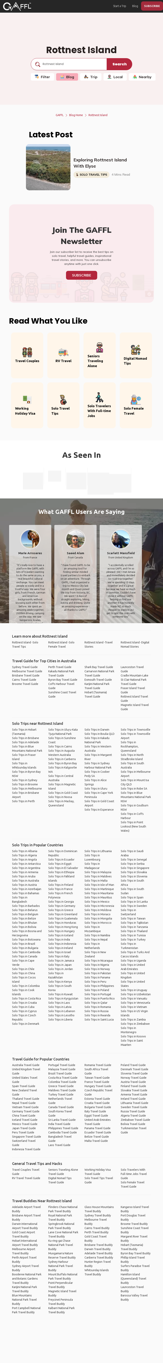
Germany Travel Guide (25, 1111)
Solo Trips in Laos (59, 1002)
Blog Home (76, 115)
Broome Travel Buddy (134, 1223)
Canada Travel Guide (61, 1107)
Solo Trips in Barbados (26, 905)
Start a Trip (119, 6)
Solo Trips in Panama (97, 977)
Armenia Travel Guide (134, 1094)
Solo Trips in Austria (24, 884)
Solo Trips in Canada (24, 956)
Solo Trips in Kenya (60, 981)
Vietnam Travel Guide (25, 1107)
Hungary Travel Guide (98, 1086)
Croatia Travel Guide (97, 1103)
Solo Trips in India (59, 939)
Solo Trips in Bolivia (24, 927)
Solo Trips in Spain (132, 897)
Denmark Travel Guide (134, 1069)
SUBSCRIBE (152, 6)
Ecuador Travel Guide (98, 1132)
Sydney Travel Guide (25, 667)
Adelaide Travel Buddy (99, 1253)
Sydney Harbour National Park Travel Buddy (60, 1266)
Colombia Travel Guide (62, 1082)
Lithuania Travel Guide (134, 1103)
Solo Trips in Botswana (26, 939)
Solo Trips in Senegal (134, 859)
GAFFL (60, 115)
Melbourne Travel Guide (27, 671)
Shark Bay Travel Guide (99, 667)
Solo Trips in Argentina (26, 868)
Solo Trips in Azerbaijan (26, 889)
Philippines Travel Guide (63, 1128)
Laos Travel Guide (59, 1145)
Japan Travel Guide (24, 1128)
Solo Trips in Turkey (133, 939)
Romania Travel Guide (98, 1065)
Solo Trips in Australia (25, 880)
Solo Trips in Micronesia (99, 905)
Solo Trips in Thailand (134, 931)
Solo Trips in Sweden (134, 905)
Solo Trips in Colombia (26, 985)
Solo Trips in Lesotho (61, 1015)
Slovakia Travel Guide (134, 1090)
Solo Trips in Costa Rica (26, 998)
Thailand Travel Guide (25, 1098)
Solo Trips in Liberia (60, 1019)
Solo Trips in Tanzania (134, 927)
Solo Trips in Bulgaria (25, 948)
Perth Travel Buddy (96, 1232)
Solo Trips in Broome (25, 784)
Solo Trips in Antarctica (26, 863)
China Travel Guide (23, 1115)
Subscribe (81, 275)
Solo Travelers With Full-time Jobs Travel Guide (134, 1174)
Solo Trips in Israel (59, 952)
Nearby (142, 77)
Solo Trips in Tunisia (133, 935)
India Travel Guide (59, 1124)
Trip (90, 77)
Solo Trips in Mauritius (98, 897)
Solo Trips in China (23, 973)
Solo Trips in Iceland (60, 935)
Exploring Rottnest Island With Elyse (100, 163)
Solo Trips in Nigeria (97, 964)
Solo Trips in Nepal (96, 939)
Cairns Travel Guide (24, 679)
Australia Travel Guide (25, 1065)
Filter (42, 77)
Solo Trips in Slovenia (134, 876)
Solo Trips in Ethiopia (61, 872)
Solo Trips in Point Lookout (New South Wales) (133, 826)
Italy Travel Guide (95, 1111)
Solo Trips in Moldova (98, 910)
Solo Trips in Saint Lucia (99, 1019)
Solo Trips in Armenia (25, 872)
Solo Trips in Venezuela (135, 1002)
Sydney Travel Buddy (98, 1215)
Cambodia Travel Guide (62, 1132)
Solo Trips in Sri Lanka (134, 901)
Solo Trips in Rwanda (97, 1015)
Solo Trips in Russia (96, 1011)
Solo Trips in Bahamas (25, 893)
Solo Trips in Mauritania (99, 893)
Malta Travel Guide (96, 1140)
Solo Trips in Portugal (98, 994)
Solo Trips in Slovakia (134, 872)
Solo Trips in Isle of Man (99, 884)
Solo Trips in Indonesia (62, 943)
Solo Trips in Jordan (60, 969)
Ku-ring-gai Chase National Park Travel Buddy (60, 1245)
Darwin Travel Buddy (97, 1249)
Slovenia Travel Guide (134, 1073)
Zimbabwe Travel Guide (135, 1119)
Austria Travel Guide (133, 1082)
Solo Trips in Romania (98, 1007)
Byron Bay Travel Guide (62, 679)
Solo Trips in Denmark (25, 1023)
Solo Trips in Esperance (99, 809)
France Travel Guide (97, 1082)
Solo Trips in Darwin (97, 729)
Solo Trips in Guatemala (62, 918)
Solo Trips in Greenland (62, 914)
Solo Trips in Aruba (23, 876)
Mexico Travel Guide (24, 1124)
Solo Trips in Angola (24, 859)
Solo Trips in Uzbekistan (136, 994)
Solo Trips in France (60, 889)
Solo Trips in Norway (97, 969)
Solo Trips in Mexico (97, 901)
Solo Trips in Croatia (24, 1002)
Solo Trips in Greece (60, 910)
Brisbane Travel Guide (25, 675)
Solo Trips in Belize (24, 918)
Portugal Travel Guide (61, 1065)
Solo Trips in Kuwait (60, 994)
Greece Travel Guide (61, 1086)
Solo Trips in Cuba (23, 1007)
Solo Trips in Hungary (61, 931)
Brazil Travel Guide (60, 1073)
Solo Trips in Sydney (24, 780)
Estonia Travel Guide (97, 1098)
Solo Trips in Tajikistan (134, 922)
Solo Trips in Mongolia (98, 918)
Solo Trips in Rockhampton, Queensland (129, 746)
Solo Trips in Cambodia (26, 952)
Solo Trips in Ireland (60, 948)
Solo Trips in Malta (96, 880)
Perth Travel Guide (59, 667)
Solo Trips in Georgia (61, 901)
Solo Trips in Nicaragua (99, 960)
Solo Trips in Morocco (98, 922)
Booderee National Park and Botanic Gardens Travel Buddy (26, 1278)
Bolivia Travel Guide (133, 1124)
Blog (135, 6)
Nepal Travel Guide (24, 1103)
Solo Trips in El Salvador (63, 868)
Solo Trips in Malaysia (98, 872)
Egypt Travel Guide (96, 1115)
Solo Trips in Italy (58, 956)
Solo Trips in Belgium (25, 914)
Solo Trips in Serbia (132, 863)
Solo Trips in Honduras (62, 922)
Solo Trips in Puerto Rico (100, 998)
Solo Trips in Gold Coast (63, 792)
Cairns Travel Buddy (97, 1228)
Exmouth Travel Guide (98, 679)
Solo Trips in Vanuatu (134, 998)
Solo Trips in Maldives (98, 876)
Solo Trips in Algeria (24, 855)
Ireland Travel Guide (133, 1098)
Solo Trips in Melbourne (27, 788)
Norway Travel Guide (133, 1077)
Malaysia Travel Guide (61, 1069)
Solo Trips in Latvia (59, 1007)
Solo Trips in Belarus (25, 910)
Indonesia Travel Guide (26, 1149)
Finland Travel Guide (133, 1086)
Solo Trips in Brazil (23, 943)
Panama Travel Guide (97, 1128)
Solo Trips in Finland (60, 884)
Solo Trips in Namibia (97, 935)
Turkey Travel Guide (60, 1094)
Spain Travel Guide (23, 1086)
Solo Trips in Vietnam (134, 1007)
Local (115, 77)
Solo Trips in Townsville (135, 729)
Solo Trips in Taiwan (133, 918)
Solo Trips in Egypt (59, 863)
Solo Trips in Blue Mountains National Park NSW (136, 797)
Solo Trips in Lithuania (98, 851)
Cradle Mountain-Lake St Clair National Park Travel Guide (134, 680)
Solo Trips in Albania (24, 851)
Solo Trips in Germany (61, 905)
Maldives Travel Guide (62, 1090)
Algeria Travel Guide (133, 1115)
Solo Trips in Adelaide (25, 742)
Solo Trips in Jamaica (61, 960)
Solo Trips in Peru (95, 981)
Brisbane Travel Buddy (99, 1245)
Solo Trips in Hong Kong (63, 927)
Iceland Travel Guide (24, 1119)
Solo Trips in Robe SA (134, 788)
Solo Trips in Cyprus (24, 1011)
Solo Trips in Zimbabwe (135, 1023)
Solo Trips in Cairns (60, 746)
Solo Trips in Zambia (133, 1019)
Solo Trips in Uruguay (134, 990)
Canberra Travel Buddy (99, 1257)
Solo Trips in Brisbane (25, 738)
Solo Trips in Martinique (99, 889)
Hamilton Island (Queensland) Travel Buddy (133, 1278)
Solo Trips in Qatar (96, 1002)
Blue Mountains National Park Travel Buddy (24, 1299)
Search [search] (119, 64)
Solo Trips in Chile (23, 969)
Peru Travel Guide (23, 1132)
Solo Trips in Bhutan (24, 922)
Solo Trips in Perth (23, 801)
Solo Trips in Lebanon (61, 1011)
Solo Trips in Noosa (60, 797)
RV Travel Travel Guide (26, 1178)
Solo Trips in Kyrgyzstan (63, 998)
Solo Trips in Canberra (62, 759)
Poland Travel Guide (133, 1065)
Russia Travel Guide (133, 1111)
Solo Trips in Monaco (97, 914)
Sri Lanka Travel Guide (62, 1119)
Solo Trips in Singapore (135, 868)
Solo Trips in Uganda (133, 960)
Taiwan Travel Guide (97, 1077)
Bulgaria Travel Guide (98, 1107)
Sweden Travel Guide (134, 1107)
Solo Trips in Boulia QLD (100, 733)
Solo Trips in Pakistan (98, 973)
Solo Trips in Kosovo (133, 1036)
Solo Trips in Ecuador (61, 859)
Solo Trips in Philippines (99, 985)
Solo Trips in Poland (97, 990)
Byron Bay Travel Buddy (136, 1253)
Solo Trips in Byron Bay (62, 763)
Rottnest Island (98, 115)
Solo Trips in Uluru (96, 788)
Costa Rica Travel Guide (62, 1077)
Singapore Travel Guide (26, 1136)
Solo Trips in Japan (60, 964)
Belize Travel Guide (97, 1136)
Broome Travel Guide (25, 684)
